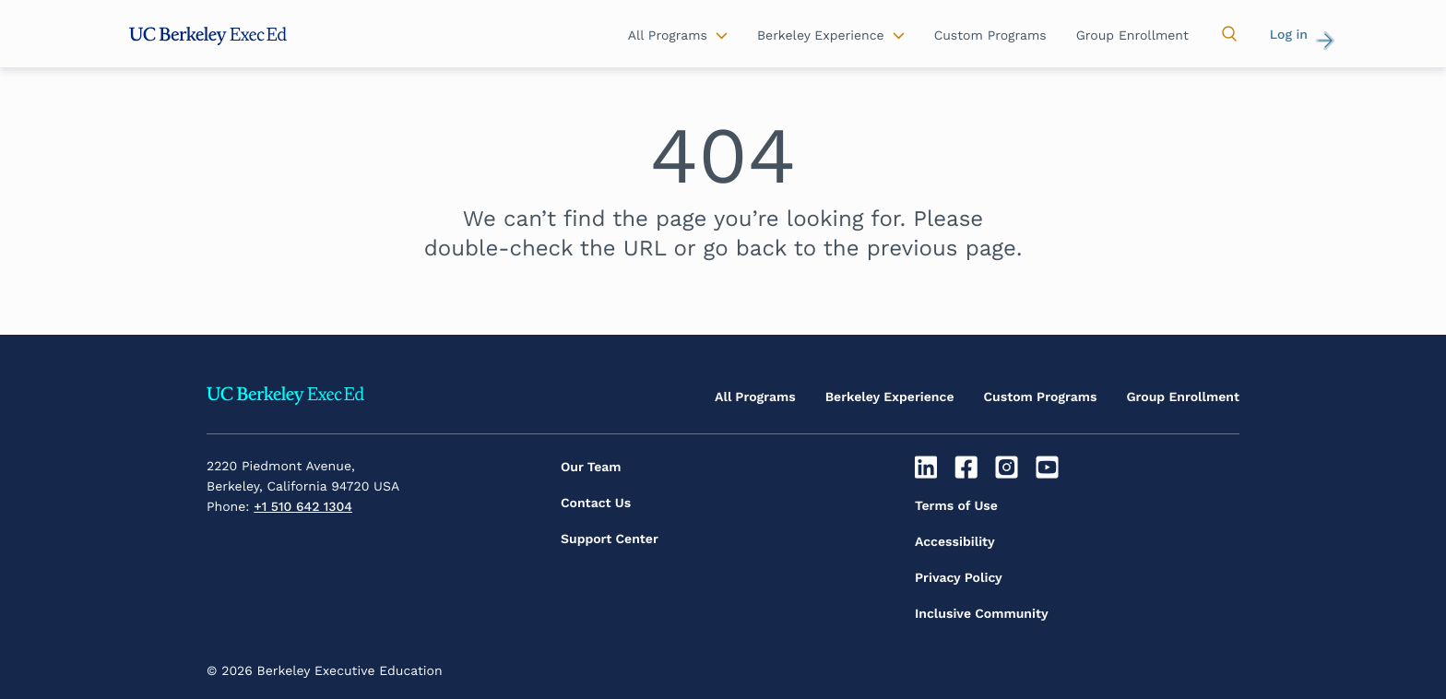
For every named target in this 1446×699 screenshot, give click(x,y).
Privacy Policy (958, 578)
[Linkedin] (928, 467)
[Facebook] (968, 467)
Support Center (609, 539)
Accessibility (955, 542)
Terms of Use (956, 506)
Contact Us (596, 503)
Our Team (591, 467)
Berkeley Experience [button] (820, 36)
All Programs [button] (667, 36)
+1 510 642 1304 (303, 507)
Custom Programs (1040, 397)
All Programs (755, 397)
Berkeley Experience (889, 397)
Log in (1289, 35)
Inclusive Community (982, 614)
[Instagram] (1009, 467)
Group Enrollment (1182, 397)
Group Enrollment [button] (1132, 36)
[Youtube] (1049, 467)
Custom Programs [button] (990, 36)
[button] (1229, 34)
